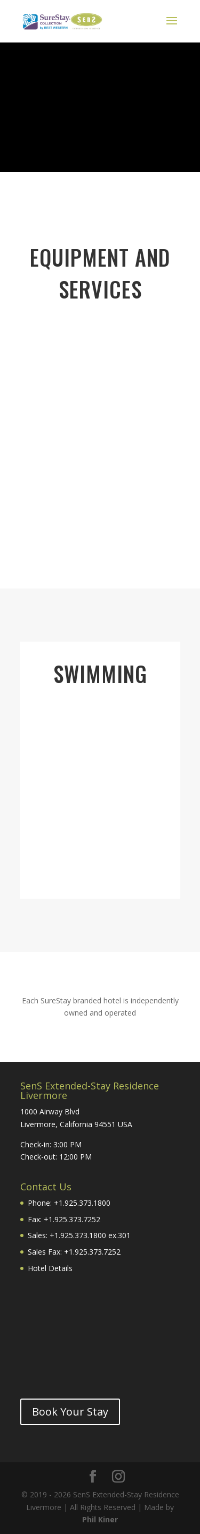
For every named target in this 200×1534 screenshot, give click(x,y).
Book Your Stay (70, 1411)
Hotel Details (50, 1268)
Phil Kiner (100, 1519)
